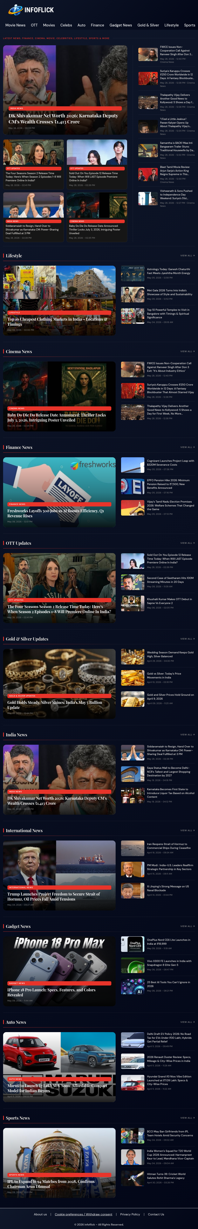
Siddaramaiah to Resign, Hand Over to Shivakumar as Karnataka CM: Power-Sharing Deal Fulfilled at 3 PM (32, 229)
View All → (188, 255)
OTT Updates (13, 168)
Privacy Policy (130, 1214)
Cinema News (77, 221)
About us (40, 1214)
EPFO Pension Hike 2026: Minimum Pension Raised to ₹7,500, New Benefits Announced (168, 484)
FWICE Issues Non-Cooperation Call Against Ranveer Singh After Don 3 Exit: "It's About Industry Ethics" (175, 54)
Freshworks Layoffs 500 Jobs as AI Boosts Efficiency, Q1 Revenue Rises (55, 513)
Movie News (15, 25)
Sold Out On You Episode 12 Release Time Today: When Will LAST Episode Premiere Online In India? (93, 177)
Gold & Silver (148, 25)
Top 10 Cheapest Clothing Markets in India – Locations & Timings (57, 321)
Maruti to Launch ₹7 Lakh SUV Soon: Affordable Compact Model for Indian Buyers (57, 1088)
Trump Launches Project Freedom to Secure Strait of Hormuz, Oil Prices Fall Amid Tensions (53, 896)
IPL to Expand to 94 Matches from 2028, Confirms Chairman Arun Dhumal (50, 1184)
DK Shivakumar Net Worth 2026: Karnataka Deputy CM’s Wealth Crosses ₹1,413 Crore (63, 118)
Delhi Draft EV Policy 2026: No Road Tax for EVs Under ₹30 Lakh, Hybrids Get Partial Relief (169, 1037)
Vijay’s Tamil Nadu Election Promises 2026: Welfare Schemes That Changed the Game (170, 505)
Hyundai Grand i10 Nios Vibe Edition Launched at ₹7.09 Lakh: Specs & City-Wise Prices (169, 1080)
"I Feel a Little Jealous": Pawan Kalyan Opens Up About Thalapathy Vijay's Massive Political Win (174, 124)
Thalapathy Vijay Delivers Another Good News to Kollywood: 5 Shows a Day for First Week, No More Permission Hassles (177, 102)
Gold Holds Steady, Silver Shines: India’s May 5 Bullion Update (54, 705)
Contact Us (156, 1214)
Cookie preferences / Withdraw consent (83, 1214)
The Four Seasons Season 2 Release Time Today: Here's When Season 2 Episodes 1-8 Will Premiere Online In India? (33, 177)
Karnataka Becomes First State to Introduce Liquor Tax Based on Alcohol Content (170, 793)
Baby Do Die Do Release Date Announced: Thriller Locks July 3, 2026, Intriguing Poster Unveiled (94, 229)
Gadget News (121, 25)
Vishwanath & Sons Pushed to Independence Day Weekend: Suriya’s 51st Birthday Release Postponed (177, 196)
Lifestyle (172, 25)
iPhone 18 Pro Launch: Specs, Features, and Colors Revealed (51, 992)
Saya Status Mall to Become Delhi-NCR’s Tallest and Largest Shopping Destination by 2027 (168, 771)
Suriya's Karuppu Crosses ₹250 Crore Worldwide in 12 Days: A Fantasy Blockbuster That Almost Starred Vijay (177, 76)
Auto (81, 25)
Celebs (66, 25)
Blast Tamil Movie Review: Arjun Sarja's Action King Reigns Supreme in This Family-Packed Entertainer (176, 172)
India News (16, 108)
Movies (49, 25)
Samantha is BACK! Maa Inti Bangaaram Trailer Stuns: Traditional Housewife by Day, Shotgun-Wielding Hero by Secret (177, 150)
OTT (34, 25)
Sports (189, 25)
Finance (97, 25)
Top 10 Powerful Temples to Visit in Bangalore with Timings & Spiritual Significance (168, 313)
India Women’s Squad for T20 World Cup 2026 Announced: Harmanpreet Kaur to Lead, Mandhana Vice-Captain (170, 1154)
